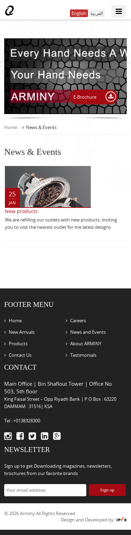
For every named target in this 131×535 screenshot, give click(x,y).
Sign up (107, 489)
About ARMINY (85, 343)
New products (21, 211)
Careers (78, 320)
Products (18, 343)
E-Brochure (85, 97)
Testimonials (83, 355)
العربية (96, 13)
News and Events (88, 332)
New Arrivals (22, 332)
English (79, 13)
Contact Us (20, 355)
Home (14, 127)
